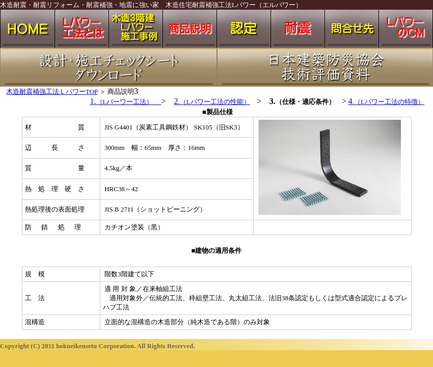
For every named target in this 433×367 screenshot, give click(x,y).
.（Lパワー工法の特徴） (388, 102)
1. (125, 101)
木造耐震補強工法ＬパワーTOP (52, 91)
